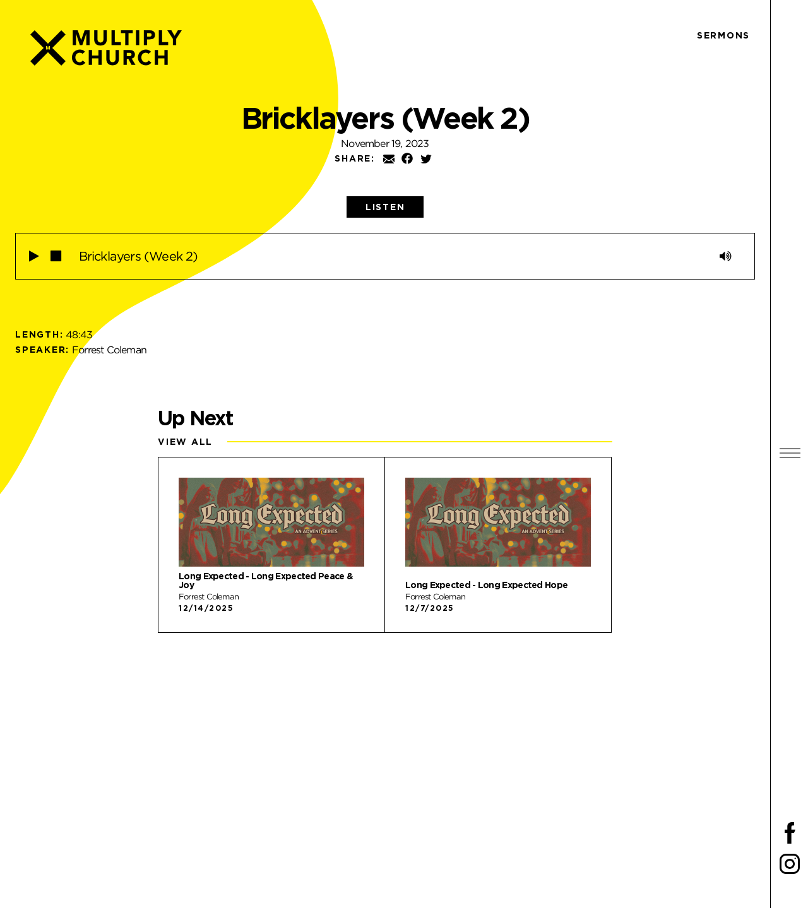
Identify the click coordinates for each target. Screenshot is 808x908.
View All (185, 442)
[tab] (385, 207)
